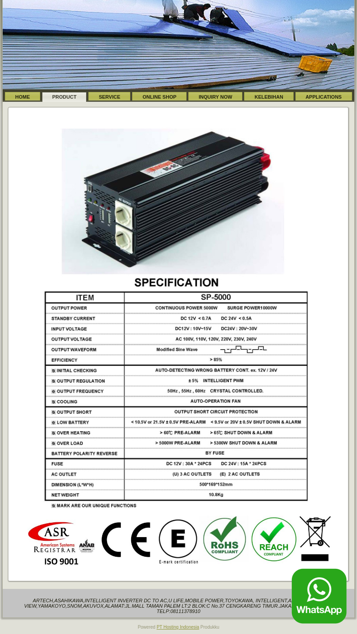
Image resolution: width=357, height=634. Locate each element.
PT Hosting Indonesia (178, 627)
